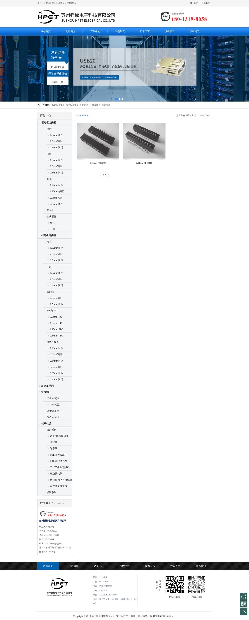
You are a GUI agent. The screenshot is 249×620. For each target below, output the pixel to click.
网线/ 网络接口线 (59, 436)
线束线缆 (46, 423)
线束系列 (51, 429)
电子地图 (194, 3)
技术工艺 (150, 566)
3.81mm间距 (53, 404)
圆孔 (49, 179)
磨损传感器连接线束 (61, 480)
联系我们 (206, 3)
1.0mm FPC (56, 323)
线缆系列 (51, 492)
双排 (52, 223)
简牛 (49, 241)
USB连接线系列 (58, 455)
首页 (104, 175)
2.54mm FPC (56, 335)
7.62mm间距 (53, 417)
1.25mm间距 (56, 348)
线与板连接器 (48, 235)
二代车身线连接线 (60, 467)
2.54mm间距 (56, 147)
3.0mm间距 (56, 367)
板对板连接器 (48, 122)
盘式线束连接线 (58, 486)
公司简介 (73, 566)
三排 (52, 229)
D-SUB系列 (47, 386)
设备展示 (175, 566)
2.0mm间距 (56, 141)
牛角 (49, 266)
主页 (194, 115)
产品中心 (99, 566)
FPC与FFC (52, 310)
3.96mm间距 (56, 373)
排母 (49, 154)
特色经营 (124, 566)
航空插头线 (56, 473)
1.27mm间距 (56, 135)
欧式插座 (51, 216)
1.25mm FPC (56, 329)
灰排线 (50, 291)
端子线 (53, 448)
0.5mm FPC (56, 317)
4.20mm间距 (56, 379)
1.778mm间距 (57, 191)
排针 (49, 128)
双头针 (50, 210)
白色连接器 (53, 342)
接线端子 (46, 392)
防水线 (53, 442)
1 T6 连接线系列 (58, 461)
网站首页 (48, 566)
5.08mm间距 (53, 411)
